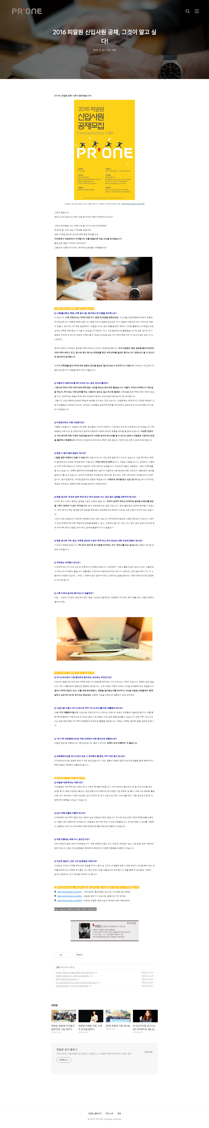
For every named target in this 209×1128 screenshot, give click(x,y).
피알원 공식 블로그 (66, 1049)
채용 (119, 1113)
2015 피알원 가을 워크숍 (66, 979)
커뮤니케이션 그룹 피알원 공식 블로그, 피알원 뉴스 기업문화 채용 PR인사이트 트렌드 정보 (93, 1053)
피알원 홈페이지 (94, 1113)
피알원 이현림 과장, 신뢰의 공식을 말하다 (73, 976)
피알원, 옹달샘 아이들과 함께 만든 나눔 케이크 (75, 973)
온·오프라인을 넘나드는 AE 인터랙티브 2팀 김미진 (76, 983)
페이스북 (109, 1113)
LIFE (57, 967)
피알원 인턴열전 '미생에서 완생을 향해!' (72, 986)
